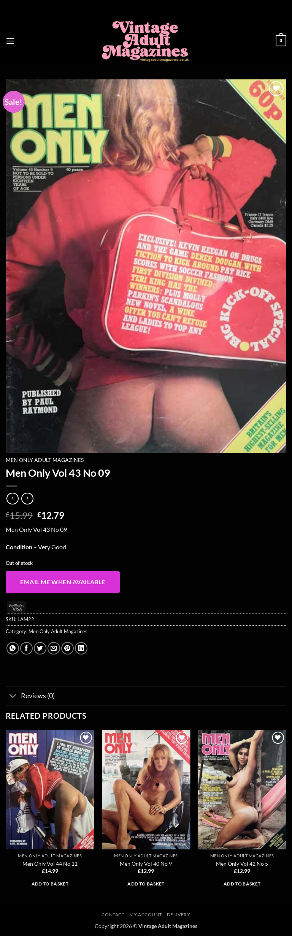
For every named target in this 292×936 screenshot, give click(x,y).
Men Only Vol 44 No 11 (50, 863)
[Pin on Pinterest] (67, 648)
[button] (10, 41)
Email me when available (62, 582)
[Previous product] (27, 498)
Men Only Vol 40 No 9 (146, 863)
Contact (113, 914)
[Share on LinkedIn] (81, 648)
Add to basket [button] (50, 883)
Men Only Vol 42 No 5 (242, 863)
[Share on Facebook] (26, 648)
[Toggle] (13, 696)
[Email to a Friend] (54, 648)
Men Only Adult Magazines (45, 460)
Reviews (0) (30, 696)
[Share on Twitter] (40, 648)
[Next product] (12, 498)
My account (145, 914)
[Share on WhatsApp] (12, 648)
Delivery (178, 914)
